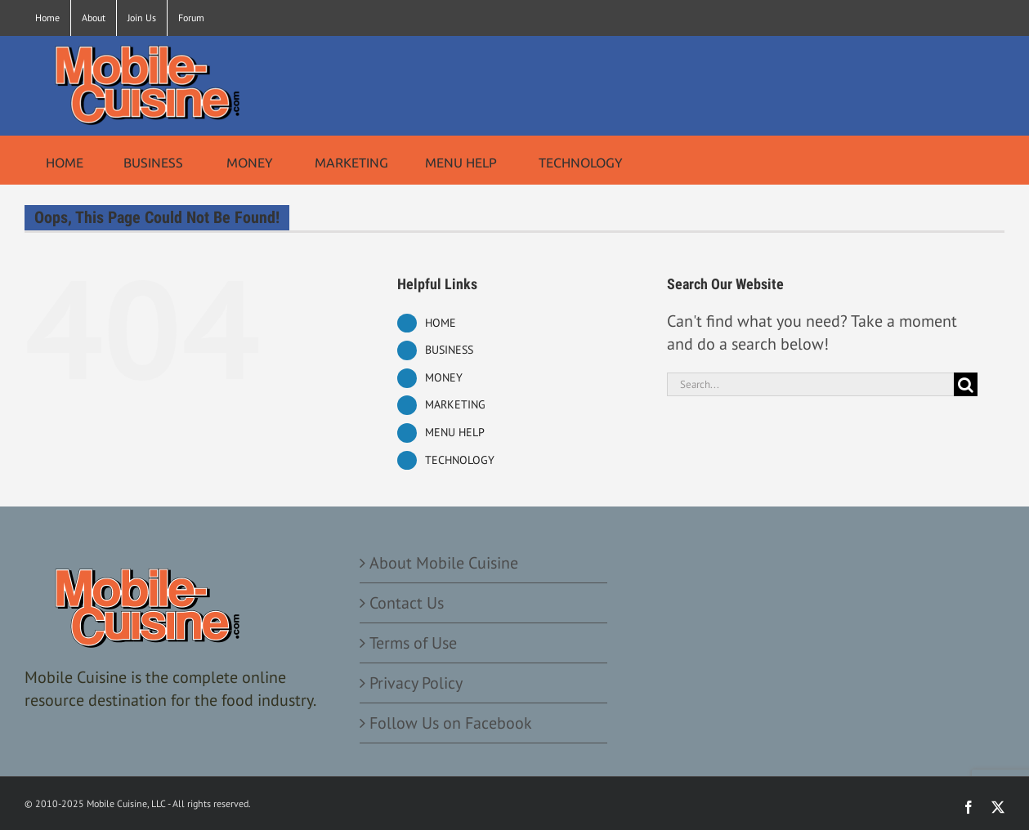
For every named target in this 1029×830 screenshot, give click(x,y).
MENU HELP (455, 432)
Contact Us (406, 603)
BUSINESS (449, 349)
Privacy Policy (416, 683)
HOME (440, 322)
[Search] (966, 384)
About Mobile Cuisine (443, 562)
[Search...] (810, 384)
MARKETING (455, 404)
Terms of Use (413, 643)
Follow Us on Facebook (450, 723)
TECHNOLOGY (459, 460)
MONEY (444, 377)
